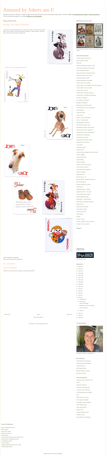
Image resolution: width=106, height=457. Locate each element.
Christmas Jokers (80, 112)
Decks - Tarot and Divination (83, 117)
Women (78, 216)
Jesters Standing (80, 162)
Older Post (69, 314)
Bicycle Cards (79, 409)
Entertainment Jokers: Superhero (84, 130)
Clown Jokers (79, 115)
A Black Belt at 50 (80, 366)
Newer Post (7, 314)
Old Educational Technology (83, 363)
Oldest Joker (79, 186)
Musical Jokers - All (81, 177)
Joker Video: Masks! (81, 407)
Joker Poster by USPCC (82, 167)
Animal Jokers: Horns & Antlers (84, 87)
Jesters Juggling (80, 154)
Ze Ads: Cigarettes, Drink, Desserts (85, 221)
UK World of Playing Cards (83, 387)
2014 (79, 293)
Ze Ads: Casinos (80, 219)
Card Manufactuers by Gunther (84, 392)
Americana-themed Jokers (83, 78)
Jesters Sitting (80, 159)
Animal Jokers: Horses (82, 90)
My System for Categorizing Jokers (10, 439)
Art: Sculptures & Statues (82, 100)
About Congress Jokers (82, 60)
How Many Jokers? (81, 147)
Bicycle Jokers (5, 435)
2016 (79, 288)
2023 (79, 273)
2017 (79, 286)
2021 (79, 277)
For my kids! (79, 144)
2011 (79, 313)
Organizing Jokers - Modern (83, 189)
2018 (79, 284)
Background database (81, 102)
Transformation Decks (6, 446)
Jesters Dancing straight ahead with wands (87, 152)
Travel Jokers (79, 214)
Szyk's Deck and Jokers (82, 206)
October (82, 301)
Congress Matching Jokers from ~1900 (11, 444)
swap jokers (20, 259)
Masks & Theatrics (81, 172)
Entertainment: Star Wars (82, 142)
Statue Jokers (4, 429)
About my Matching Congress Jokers (85, 65)
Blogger (60, 453)
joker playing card (11, 259)
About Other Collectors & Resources (85, 68)
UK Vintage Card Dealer (82, 399)
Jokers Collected (83, 307)
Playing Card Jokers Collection (87, 305)
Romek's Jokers (80, 414)
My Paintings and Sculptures (83, 361)
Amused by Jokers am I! (28, 10)
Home (38, 314)
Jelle (77, 395)
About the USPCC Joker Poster (84, 75)
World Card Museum (81, 385)
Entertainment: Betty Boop (83, 135)
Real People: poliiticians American (84, 201)
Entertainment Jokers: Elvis (83, 125)
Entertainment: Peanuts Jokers (84, 139)
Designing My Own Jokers (83, 122)
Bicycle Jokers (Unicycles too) (83, 105)
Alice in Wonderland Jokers (8, 427)
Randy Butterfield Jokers (82, 196)
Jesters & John (80, 149)
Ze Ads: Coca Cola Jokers (82, 224)
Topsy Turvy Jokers (81, 211)
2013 (79, 295)
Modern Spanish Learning (82, 370)
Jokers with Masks (83, 303)
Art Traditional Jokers (6, 441)
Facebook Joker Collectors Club (84, 380)
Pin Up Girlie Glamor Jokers (83, 194)
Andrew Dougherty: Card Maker (84, 80)
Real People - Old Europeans (83, 199)
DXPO (78, 382)
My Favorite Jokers (81, 182)
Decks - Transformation (82, 120)
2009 (79, 317)
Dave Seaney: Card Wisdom (83, 417)
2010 (79, 315)
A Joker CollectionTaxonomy (83, 58)
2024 (79, 271)
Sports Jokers (79, 204)
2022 (79, 275)
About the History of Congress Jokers (85, 73)
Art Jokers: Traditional (81, 97)
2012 (79, 297)
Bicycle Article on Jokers (82, 397)
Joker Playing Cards (81, 404)
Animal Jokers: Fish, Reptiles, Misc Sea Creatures (89, 85)
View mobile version (38, 317)
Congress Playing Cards (82, 412)
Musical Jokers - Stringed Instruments (85, 179)
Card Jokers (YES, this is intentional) (85, 107)
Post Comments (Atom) (42, 323)
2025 (79, 268)
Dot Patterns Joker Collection (83, 402)
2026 (79, 266)
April (81, 310)
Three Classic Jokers (81, 209)
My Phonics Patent (81, 373)
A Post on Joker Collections (83, 390)
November (82, 299)
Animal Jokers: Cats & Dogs (83, 83)
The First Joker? (5, 442)
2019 (79, 282)
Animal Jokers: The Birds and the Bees (86, 95)
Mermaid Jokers (80, 174)
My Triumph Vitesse (81, 368)
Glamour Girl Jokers (6, 433)
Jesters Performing (81, 157)
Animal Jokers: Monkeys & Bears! (84, 92)
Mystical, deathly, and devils (83, 184)
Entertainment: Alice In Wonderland (85, 132)
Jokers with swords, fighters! (83, 169)
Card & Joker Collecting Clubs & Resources (12, 437)
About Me (78, 63)
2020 (79, 279)
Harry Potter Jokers (6, 431)
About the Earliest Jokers (82, 70)
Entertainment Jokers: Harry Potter (85, 127)
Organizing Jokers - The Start (83, 191)
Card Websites (80, 110)
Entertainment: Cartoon (82, 137)
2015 (79, 290)
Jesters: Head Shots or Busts (83, 164)
